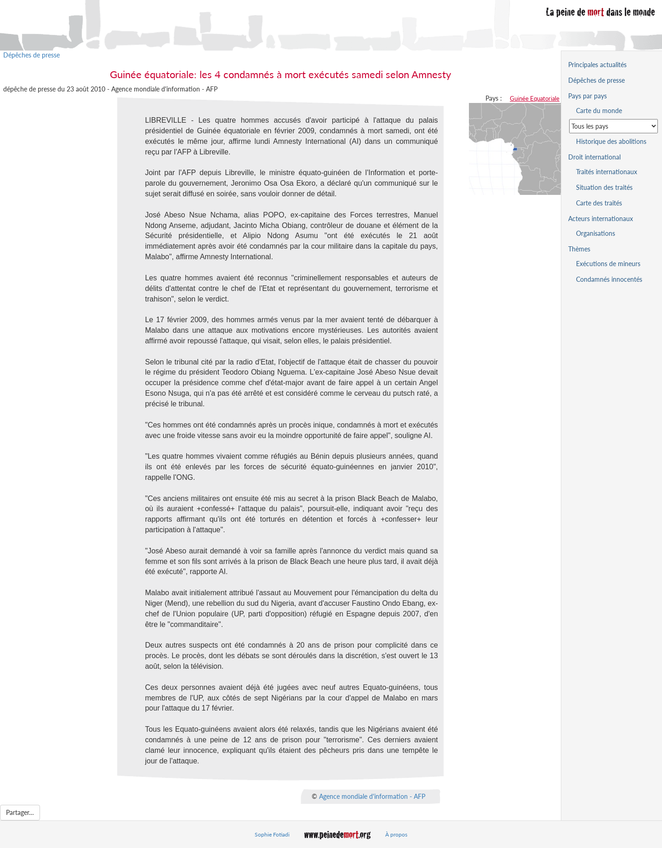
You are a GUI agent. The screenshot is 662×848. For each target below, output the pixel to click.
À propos (396, 834)
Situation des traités (604, 187)
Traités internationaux (606, 172)
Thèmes (579, 249)
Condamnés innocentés (609, 279)
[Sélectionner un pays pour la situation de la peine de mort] (613, 126)
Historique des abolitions (611, 141)
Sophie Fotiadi (272, 834)
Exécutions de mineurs (608, 263)
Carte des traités (599, 203)
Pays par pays (587, 96)
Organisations (595, 233)
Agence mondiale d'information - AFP (372, 796)
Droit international (594, 157)
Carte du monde (599, 110)
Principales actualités (597, 64)
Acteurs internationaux (600, 218)
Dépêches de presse (31, 55)
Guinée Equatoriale (534, 98)
